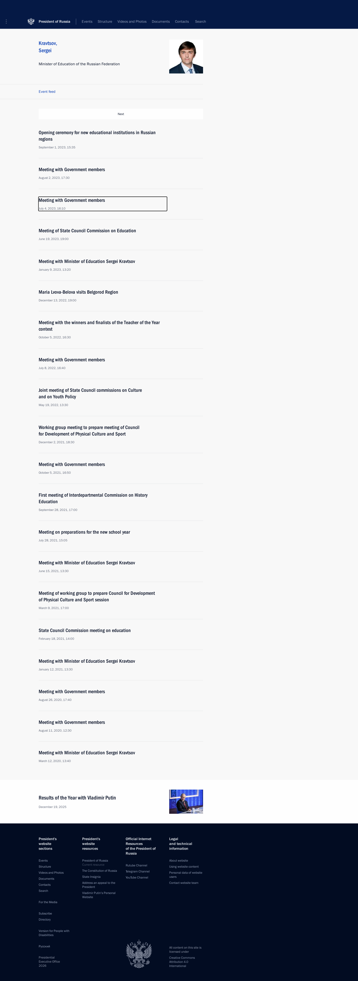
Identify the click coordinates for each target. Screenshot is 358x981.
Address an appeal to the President (98, 884)
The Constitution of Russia (99, 870)
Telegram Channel (138, 871)
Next (121, 114)
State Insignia (91, 876)
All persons (194, 21)
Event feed (47, 91)
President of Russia (54, 7)
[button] (8, 7)
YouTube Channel (137, 877)
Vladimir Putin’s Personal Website (99, 895)
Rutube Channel (136, 865)
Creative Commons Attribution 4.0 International (182, 961)
